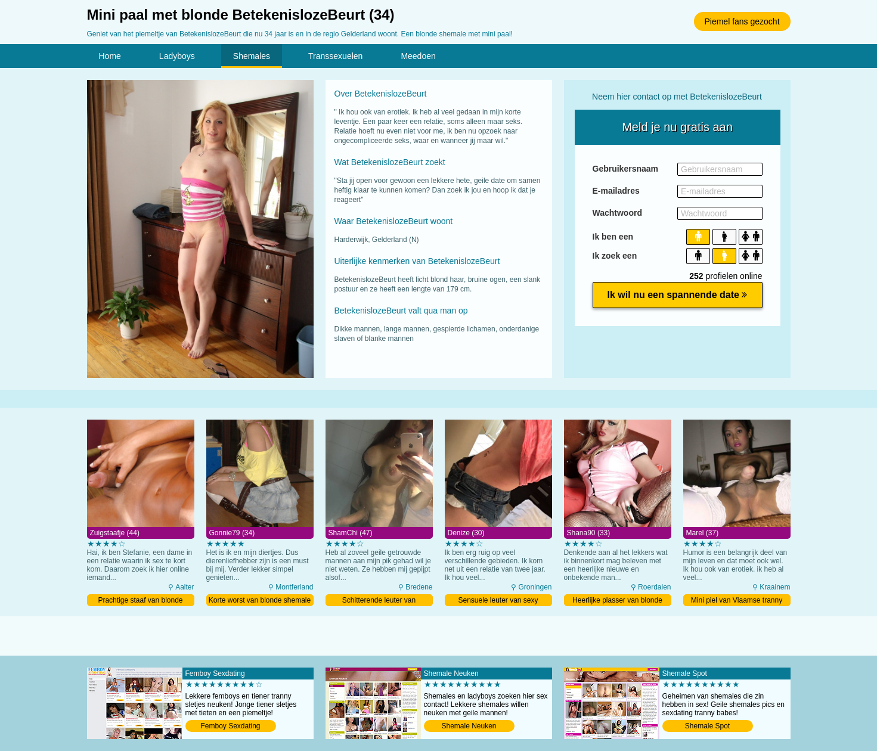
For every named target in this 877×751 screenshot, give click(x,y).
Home (110, 56)
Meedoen (418, 56)
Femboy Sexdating (230, 726)
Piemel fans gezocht (741, 21)
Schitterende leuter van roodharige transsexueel (378, 601)
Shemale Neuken (468, 726)
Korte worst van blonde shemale (260, 600)
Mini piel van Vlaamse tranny (736, 600)
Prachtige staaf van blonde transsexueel (140, 601)
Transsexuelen (335, 56)
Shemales (251, 56)
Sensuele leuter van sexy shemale (498, 601)
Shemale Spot (707, 726)
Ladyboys (177, 56)
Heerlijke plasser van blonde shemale (617, 601)
